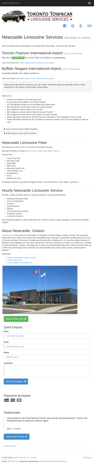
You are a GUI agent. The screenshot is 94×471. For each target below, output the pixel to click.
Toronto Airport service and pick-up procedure (36, 63)
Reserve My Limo (16, 318)
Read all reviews (10, 446)
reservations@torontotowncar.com (53, 461)
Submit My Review (16, 436)
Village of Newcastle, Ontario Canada (21, 258)
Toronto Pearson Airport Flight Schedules (20, 129)
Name (6, 331)
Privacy (34, 458)
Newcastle (6, 235)
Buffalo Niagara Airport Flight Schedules (20, 133)
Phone (6, 352)
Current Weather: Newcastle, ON (19, 263)
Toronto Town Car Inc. (20, 458)
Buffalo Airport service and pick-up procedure (36, 78)
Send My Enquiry (16, 381)
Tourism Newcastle (14, 260)
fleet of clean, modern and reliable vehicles (42, 151)
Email (6, 342)
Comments (8, 363)
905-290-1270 (13, 461)
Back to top (87, 458)
